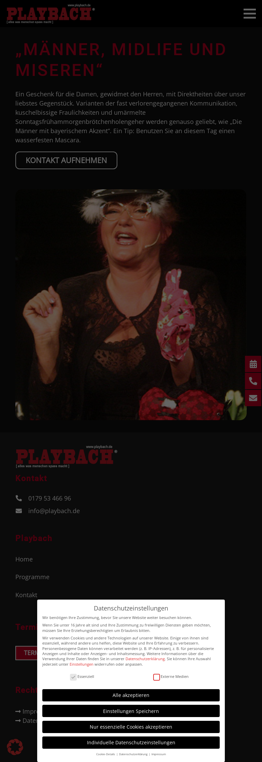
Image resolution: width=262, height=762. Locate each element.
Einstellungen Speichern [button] (131, 707)
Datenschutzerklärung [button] (133, 751)
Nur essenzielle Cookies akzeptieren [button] (131, 723)
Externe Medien (171, 673)
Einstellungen (81, 660)
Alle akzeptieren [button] (131, 692)
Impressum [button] (158, 751)
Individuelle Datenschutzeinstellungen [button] (131, 739)
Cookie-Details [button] (106, 751)
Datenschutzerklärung (145, 655)
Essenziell (82, 673)
